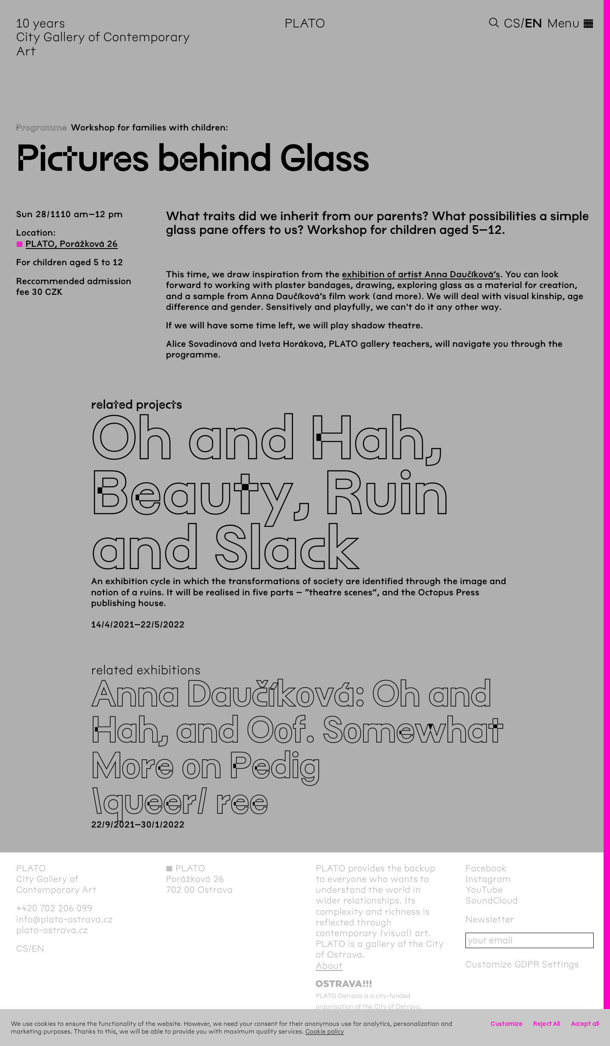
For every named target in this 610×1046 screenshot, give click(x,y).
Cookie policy (324, 1031)
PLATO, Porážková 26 (72, 244)
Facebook (486, 868)
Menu (570, 23)
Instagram (488, 879)
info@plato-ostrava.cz (64, 920)
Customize (506, 1023)
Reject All (546, 1023)
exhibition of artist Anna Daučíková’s (421, 274)
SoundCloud (491, 901)
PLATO (305, 23)
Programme (41, 128)
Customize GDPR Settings (522, 964)
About (329, 966)
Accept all (585, 1023)
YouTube (484, 890)
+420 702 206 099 (54, 908)
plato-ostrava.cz (52, 930)
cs (512, 23)
